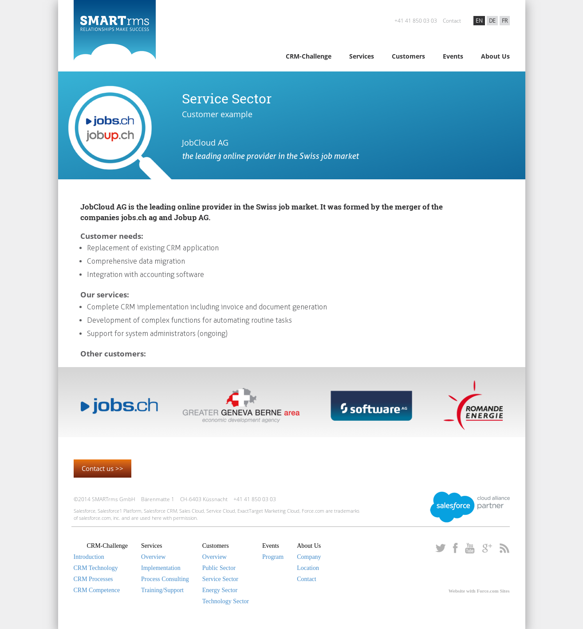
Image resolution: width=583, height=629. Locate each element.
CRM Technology (96, 568)
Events (453, 56)
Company (309, 557)
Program (273, 557)
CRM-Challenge (308, 56)
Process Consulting (165, 579)
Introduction (89, 557)
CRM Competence (97, 590)
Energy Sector (219, 590)
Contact (452, 20)
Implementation (161, 568)
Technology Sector (225, 601)
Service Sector (220, 579)
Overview (153, 557)
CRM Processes (93, 579)
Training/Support (162, 590)
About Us (495, 56)
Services (361, 56)
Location (308, 568)
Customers (408, 56)
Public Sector (219, 568)
